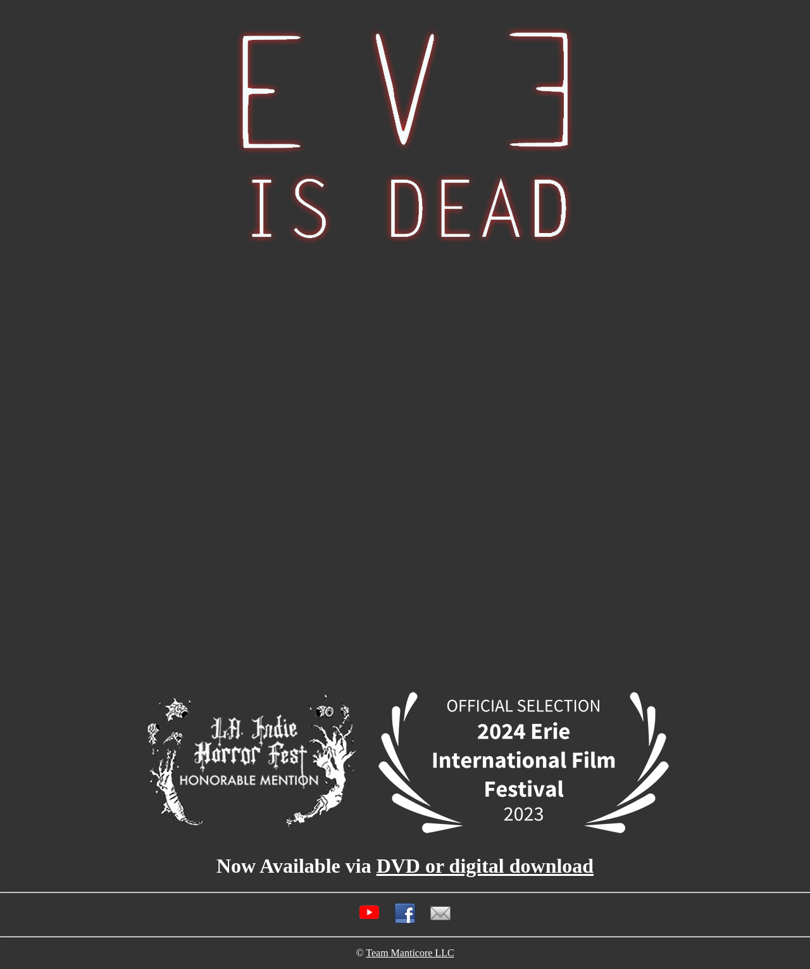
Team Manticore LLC (410, 952)
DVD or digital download (485, 865)
